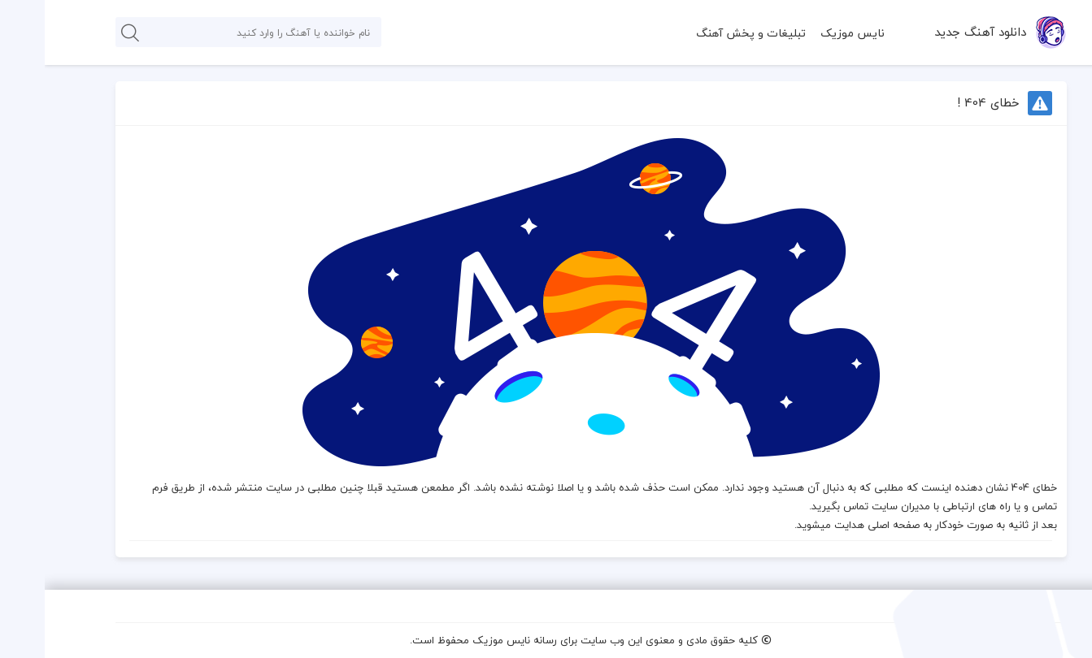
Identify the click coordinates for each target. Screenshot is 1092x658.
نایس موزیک (808, 33)
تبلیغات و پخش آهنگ (706, 33)
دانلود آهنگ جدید (935, 31)
